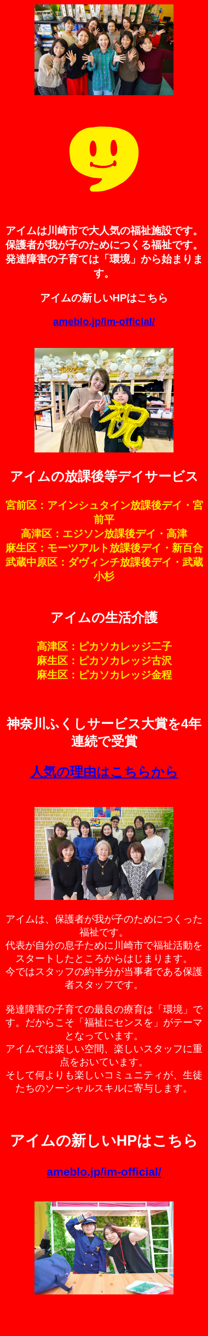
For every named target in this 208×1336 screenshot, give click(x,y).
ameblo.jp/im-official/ (104, 321)
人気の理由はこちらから (104, 771)
